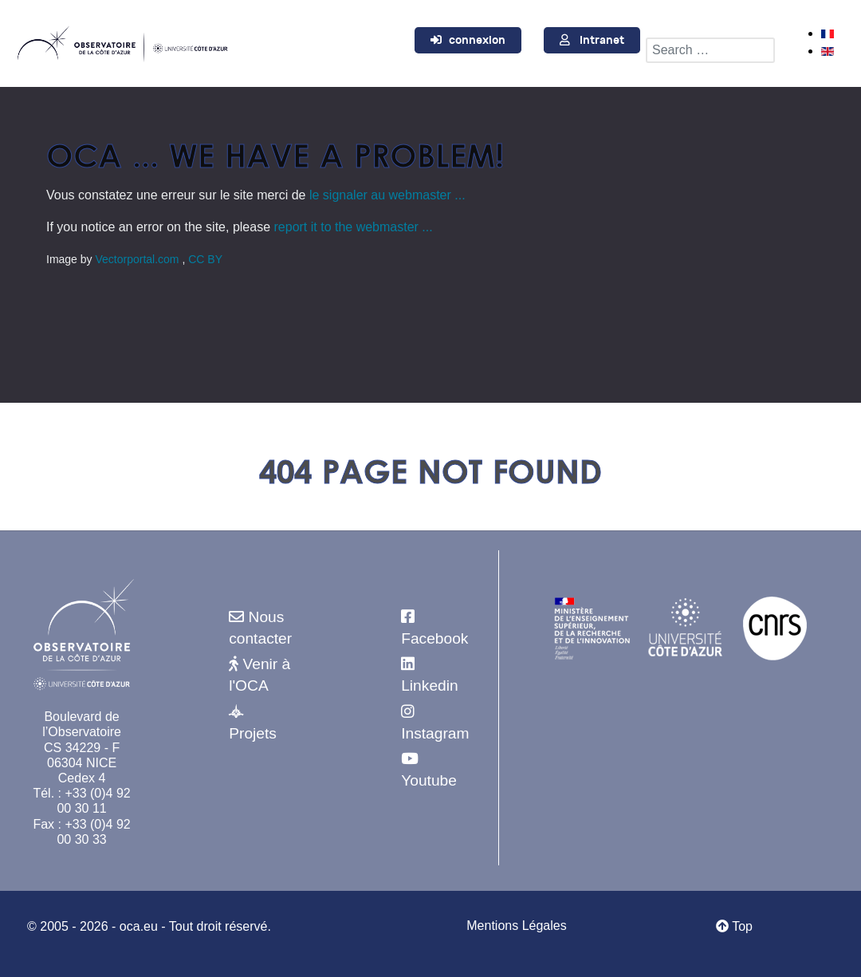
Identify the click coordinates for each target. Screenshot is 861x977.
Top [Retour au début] (734, 926)
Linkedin (429, 685)
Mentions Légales (516, 925)
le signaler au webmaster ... (387, 195)
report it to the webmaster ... (353, 227)
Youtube (429, 780)
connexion (477, 40)
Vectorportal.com (138, 259)
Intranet (602, 40)
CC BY (205, 259)
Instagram (435, 733)
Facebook (434, 638)
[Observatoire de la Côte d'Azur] (122, 41)
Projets (253, 733)
